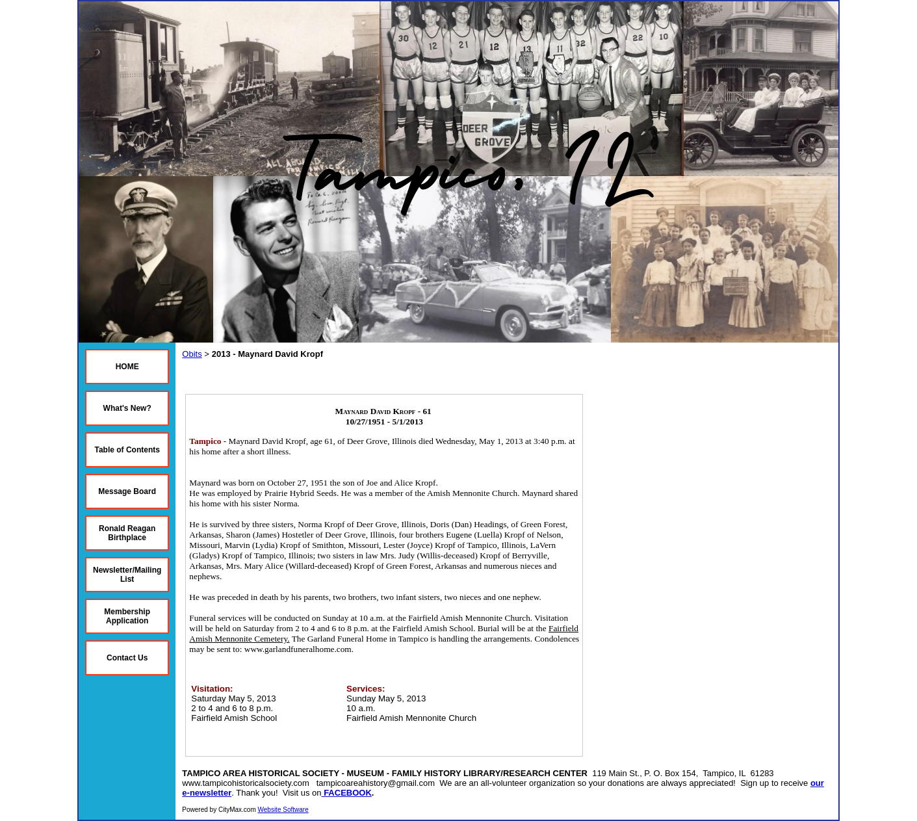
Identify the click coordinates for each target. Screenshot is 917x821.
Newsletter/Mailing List (127, 575)
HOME (127, 366)
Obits (191, 354)
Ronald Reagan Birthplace (127, 533)
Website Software (283, 809)
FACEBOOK (348, 793)
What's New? (127, 408)
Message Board (127, 491)
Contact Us (127, 657)
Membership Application (127, 616)
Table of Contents (126, 449)
